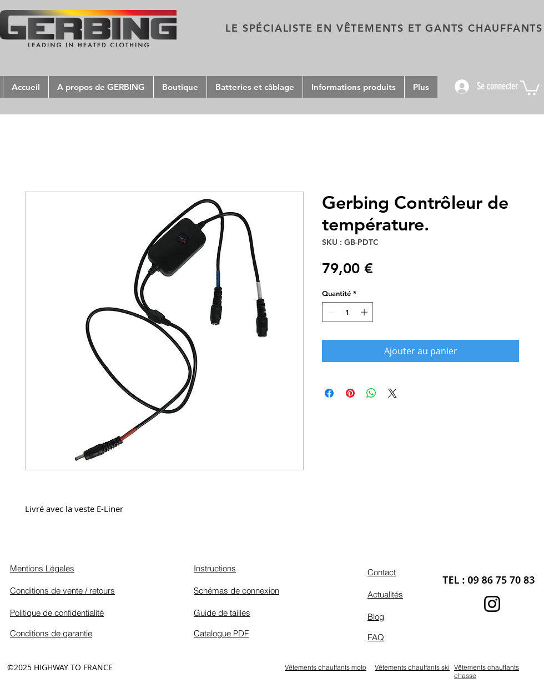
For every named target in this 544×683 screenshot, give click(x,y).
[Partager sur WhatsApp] (371, 393)
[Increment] (365, 312)
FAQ (375, 637)
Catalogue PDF (221, 633)
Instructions (215, 568)
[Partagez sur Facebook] (329, 393)
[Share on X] (392, 393)
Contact (381, 572)
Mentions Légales (42, 568)
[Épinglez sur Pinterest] (350, 393)
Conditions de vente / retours (62, 590)
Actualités (385, 594)
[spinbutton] (348, 312)
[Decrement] (330, 312)
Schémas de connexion (236, 590)
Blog (375, 616)
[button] (530, 87)
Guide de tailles (222, 612)
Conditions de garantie (51, 633)
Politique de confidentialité (57, 612)
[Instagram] (492, 604)
